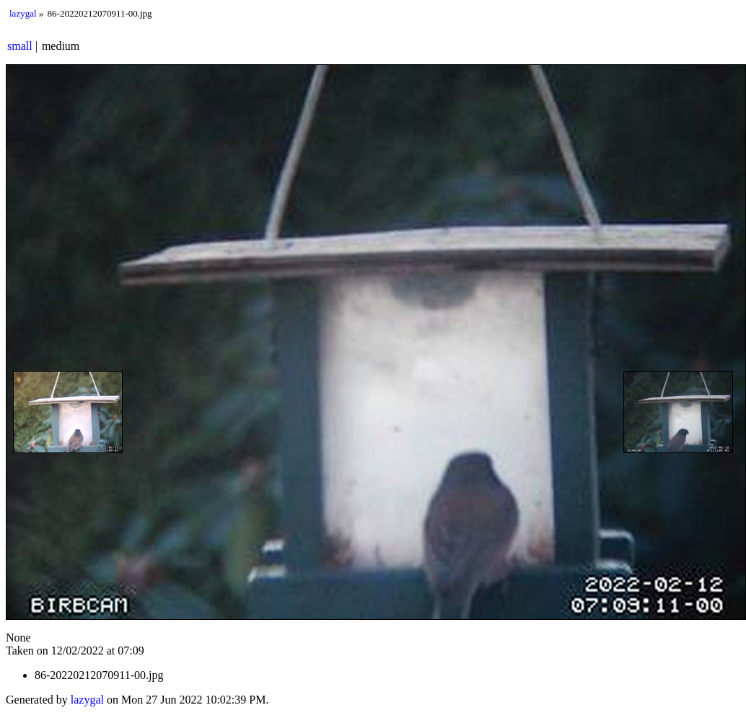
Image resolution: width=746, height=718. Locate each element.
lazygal (23, 13)
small (19, 46)
